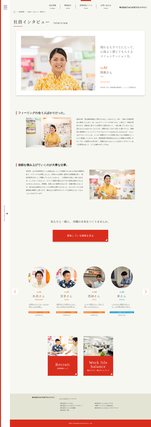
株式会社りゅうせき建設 (68, 408)
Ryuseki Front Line (6, 213)
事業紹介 (67, 6)
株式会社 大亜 (64, 410)
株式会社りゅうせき (66, 403)
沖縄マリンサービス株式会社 (104, 405)
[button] (15, 292)
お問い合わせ (105, 6)
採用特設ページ (86, 6)
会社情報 (52, 6)
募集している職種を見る (80, 235)
